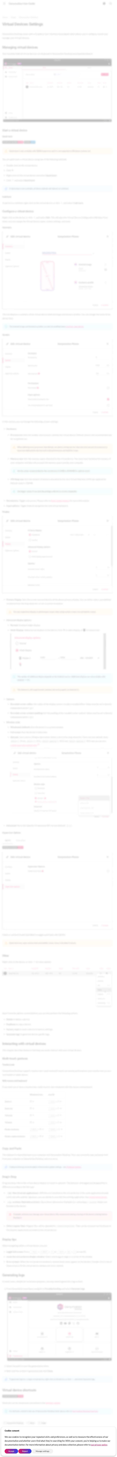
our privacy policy (99, 1444)
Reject (25, 1451)
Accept (11, 1451)
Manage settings (42, 1451)
